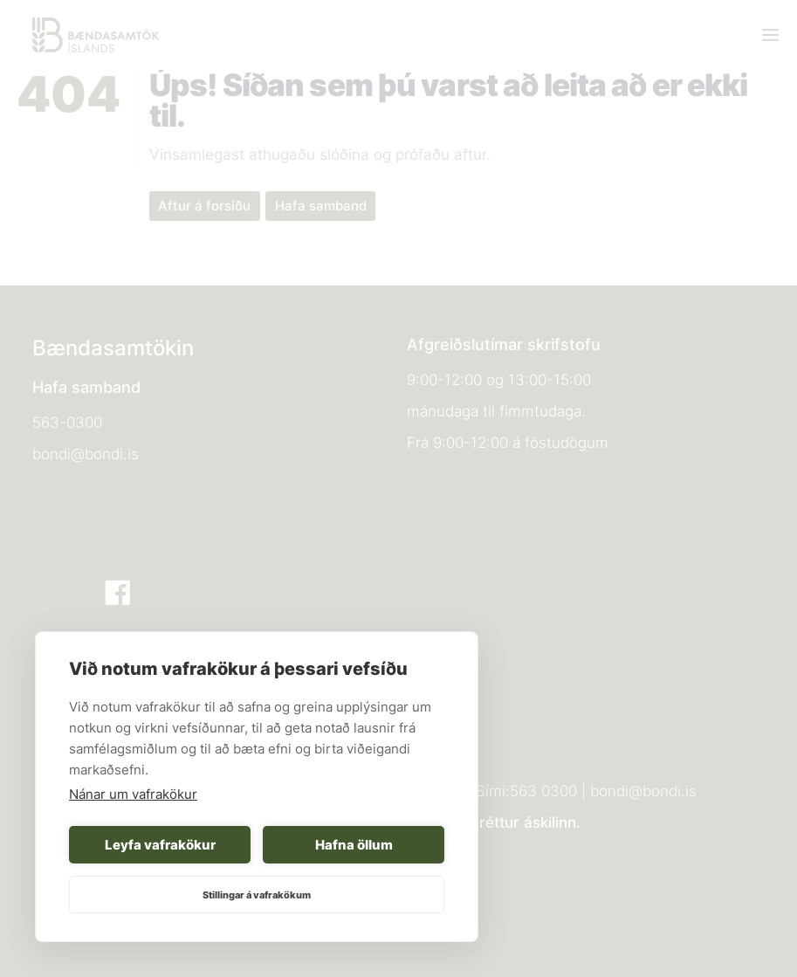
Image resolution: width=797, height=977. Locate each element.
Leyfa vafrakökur (160, 844)
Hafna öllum (354, 844)
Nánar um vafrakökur (133, 794)
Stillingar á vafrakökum (257, 895)
